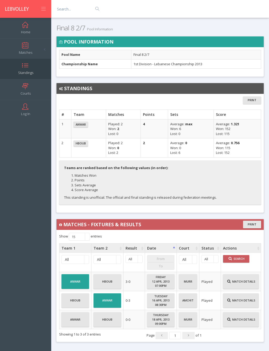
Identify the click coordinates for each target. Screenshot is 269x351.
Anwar (81, 124)
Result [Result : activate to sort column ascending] (131, 248)
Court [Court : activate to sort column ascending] (184, 248)
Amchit (188, 302)
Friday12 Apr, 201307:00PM (160, 281)
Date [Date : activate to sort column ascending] (151, 248)
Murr (188, 283)
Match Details (241, 283)
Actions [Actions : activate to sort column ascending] (230, 248)
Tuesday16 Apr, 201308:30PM (160, 300)
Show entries (80, 237)
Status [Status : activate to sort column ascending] (207, 248)
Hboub (81, 143)
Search (237, 259)
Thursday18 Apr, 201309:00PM (160, 319)
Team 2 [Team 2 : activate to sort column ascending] (100, 248)
